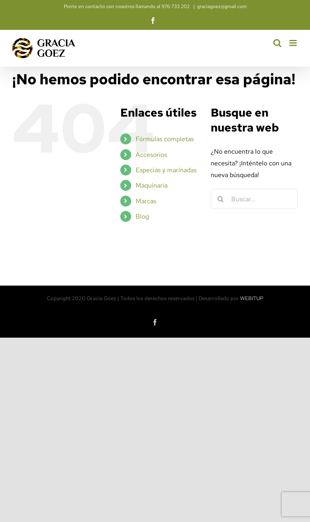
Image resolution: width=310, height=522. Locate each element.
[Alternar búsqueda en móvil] (277, 43)
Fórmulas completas (165, 139)
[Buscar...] (254, 199)
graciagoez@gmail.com (222, 6)
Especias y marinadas (166, 170)
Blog (142, 216)
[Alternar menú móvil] (293, 43)
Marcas (146, 201)
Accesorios (151, 154)
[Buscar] (221, 199)
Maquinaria (152, 185)
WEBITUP (252, 298)
